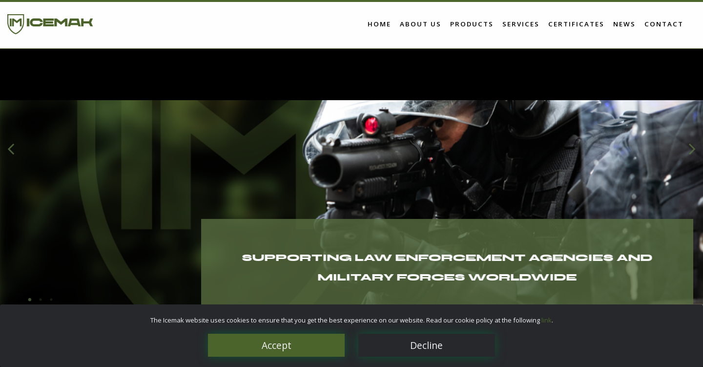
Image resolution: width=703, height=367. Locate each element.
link (546, 320)
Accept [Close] (276, 345)
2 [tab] (40, 299)
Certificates (576, 23)
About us (420, 23)
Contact (663, 23)
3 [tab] (51, 299)
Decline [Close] (426, 345)
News (624, 23)
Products (472, 23)
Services (520, 23)
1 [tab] (30, 299)
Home (379, 23)
